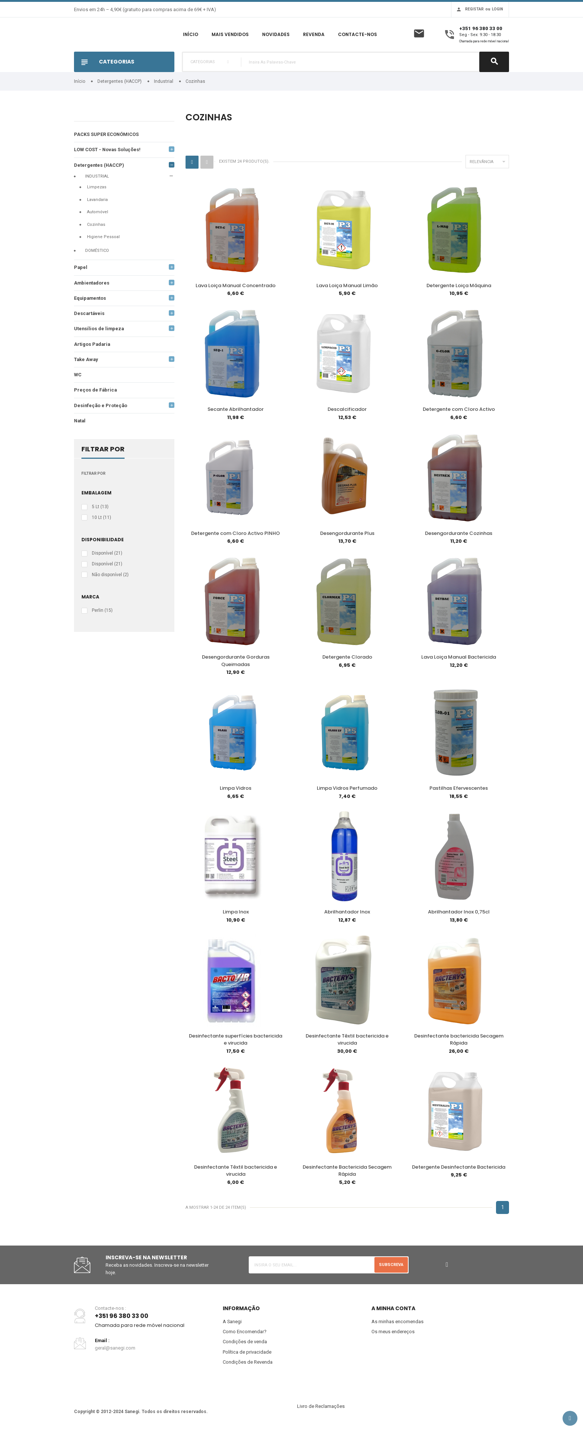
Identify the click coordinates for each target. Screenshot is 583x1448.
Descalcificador (347, 426)
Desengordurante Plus (347, 550)
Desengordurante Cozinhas (458, 550)
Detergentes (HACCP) (99, 183)
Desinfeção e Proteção (101, 424)
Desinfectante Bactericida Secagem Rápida (347, 1186)
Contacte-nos (357, 43)
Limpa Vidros (235, 804)
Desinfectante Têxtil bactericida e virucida (347, 1055)
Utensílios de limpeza (99, 347)
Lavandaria (97, 217)
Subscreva (391, 1279)
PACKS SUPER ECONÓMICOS (106, 152)
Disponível (107, 572)
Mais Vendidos (230, 43)
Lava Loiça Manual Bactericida (458, 673)
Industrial (97, 194)
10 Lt (101, 536)
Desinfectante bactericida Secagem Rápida (458, 1055)
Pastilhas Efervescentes (458, 804)
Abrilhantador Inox (347, 928)
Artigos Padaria (92, 362)
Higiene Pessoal (103, 255)
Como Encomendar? (245, 1347)
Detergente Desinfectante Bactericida (458, 1182)
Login (497, 9)
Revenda (314, 43)
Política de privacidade (247, 1367)
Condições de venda (245, 1357)
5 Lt (100, 525)
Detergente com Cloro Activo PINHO (235, 550)
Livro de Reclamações (321, 1422)
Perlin (102, 629)
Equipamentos (90, 316)
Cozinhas (96, 242)
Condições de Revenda (248, 1377)
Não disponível (110, 593)
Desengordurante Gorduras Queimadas (236, 677)
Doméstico (97, 268)
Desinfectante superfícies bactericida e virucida (235, 1055)
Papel (81, 285)
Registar (474, 9)
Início (190, 43)
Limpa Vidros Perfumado (347, 804)
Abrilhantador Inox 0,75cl (459, 928)
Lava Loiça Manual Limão (347, 303)
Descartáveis (89, 331)
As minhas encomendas (397, 1337)
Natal (80, 439)
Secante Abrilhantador (235, 426)
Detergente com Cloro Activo (459, 426)
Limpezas (96, 205)
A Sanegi (232, 1337)
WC (77, 393)
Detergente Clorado (347, 673)
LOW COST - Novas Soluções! (108, 167)
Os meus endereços (393, 1347)
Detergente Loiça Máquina (458, 303)
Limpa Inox (236, 928)
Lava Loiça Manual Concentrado (236, 303)
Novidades (276, 43)
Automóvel (97, 230)
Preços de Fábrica (95, 409)
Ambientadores (92, 300)
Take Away (86, 378)
